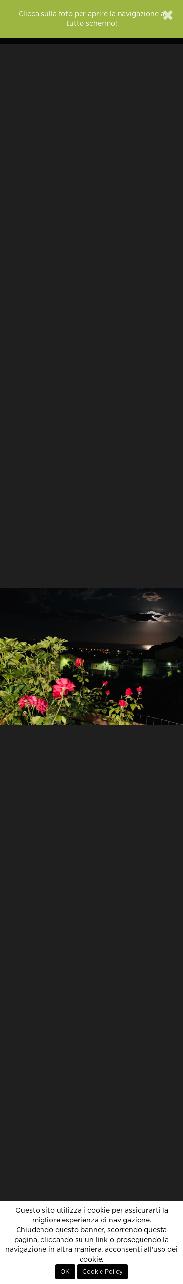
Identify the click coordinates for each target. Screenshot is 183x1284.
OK (65, 1272)
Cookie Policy (102, 1272)
